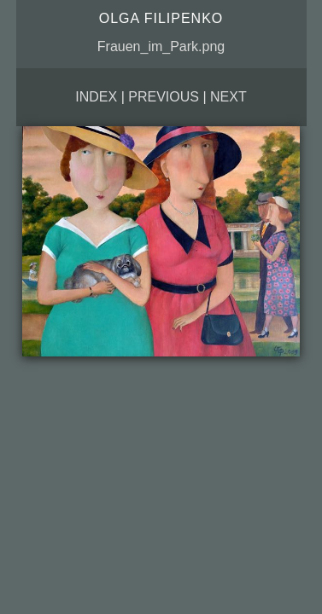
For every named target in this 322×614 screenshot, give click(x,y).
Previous (163, 97)
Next (228, 97)
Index (96, 97)
